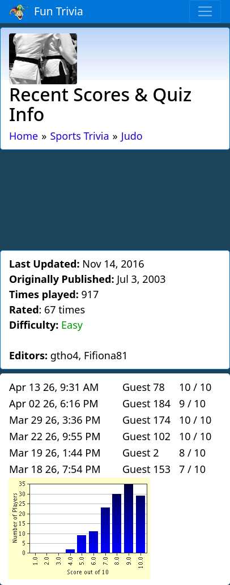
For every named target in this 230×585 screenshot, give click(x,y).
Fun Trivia (46, 11)
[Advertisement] (115, 198)
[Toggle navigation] (205, 11)
